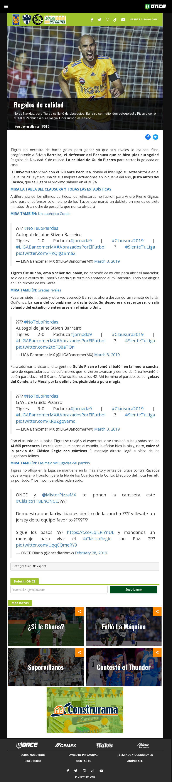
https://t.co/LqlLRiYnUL (90, 532)
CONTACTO (83, 761)
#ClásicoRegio (97, 538)
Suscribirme (133, 589)
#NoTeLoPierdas (41, 228)
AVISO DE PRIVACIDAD (83, 754)
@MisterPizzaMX (59, 495)
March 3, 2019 (107, 261)
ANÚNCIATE (135, 761)
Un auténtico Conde (40, 213)
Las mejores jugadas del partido (50, 463)
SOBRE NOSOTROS (32, 754)
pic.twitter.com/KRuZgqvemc (45, 421)
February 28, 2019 (91, 552)
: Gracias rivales (35, 290)
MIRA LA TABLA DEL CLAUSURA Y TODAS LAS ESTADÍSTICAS (60, 189)
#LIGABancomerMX (36, 247)
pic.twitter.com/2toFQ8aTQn (45, 347)
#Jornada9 (81, 240)
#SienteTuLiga (140, 247)
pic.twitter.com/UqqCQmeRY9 (46, 545)
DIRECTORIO (33, 761)
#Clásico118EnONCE (37, 501)
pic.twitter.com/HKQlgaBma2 (46, 253)
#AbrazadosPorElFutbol (80, 247)
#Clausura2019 (128, 240)
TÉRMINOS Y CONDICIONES (135, 754)
